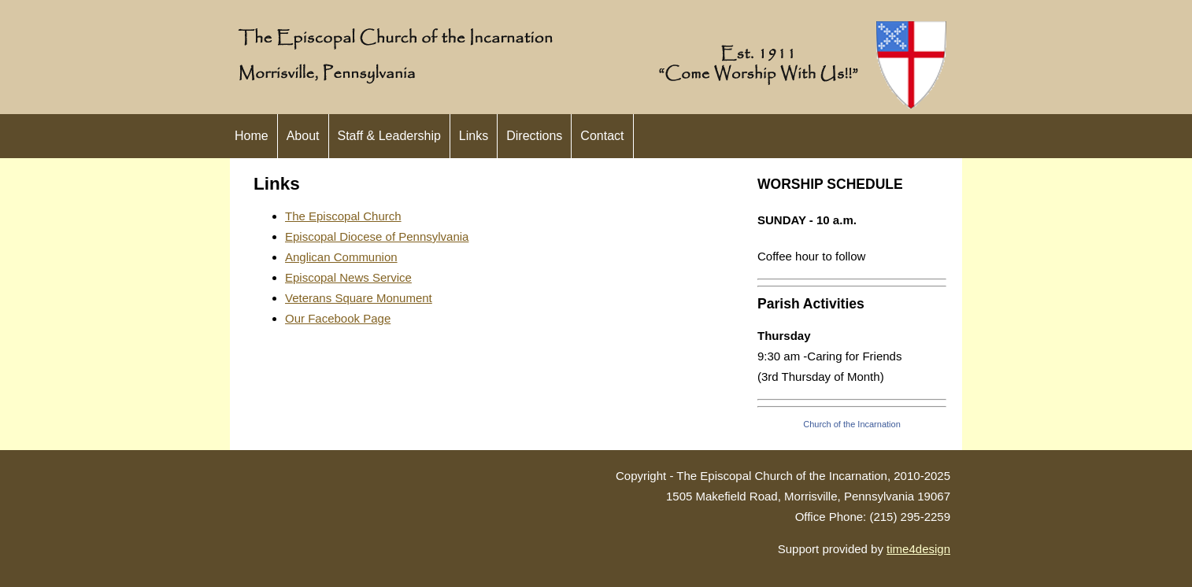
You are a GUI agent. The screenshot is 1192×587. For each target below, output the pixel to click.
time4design (918, 549)
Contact (602, 135)
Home (251, 135)
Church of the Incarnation (852, 424)
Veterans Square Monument (358, 298)
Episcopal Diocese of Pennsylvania (376, 236)
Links (473, 135)
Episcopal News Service (348, 277)
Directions (534, 135)
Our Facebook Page (338, 318)
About (303, 135)
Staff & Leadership (389, 135)
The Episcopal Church (343, 216)
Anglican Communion (341, 257)
